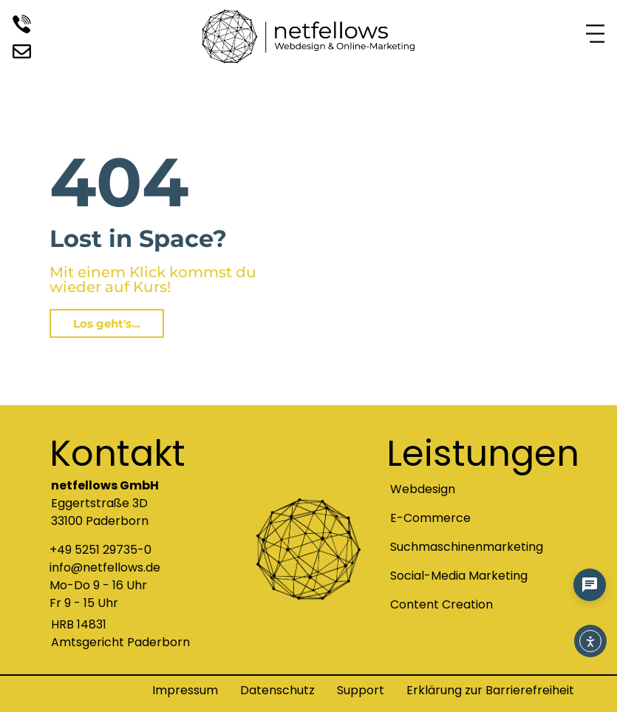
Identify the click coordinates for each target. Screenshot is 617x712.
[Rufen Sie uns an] (22, 25)
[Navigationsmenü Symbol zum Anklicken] (595, 35)
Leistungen (482, 453)
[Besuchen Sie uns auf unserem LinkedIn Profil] (22, 51)
